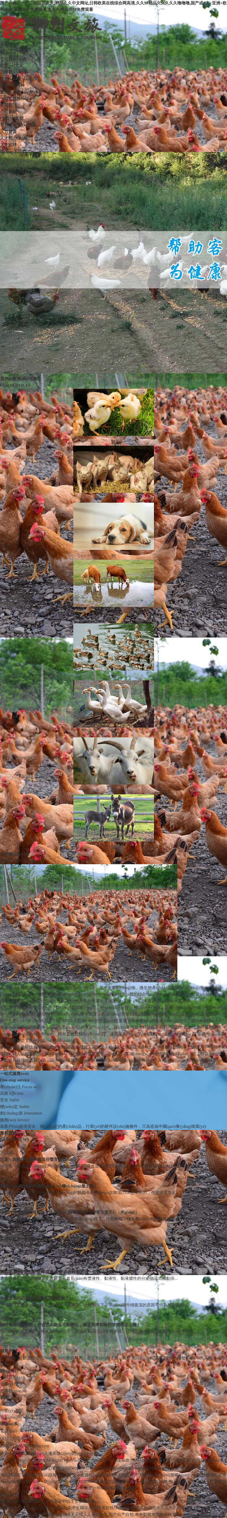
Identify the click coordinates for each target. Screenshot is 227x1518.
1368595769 (20, 1438)
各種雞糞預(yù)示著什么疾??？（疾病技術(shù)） (45, 1239)
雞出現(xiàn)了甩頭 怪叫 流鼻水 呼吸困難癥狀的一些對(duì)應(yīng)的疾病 (68, 1272)
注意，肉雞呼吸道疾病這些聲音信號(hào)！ (37, 1159)
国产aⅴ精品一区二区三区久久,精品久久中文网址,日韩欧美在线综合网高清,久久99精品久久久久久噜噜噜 (94, 1508)
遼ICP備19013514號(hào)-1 (199, 1460)
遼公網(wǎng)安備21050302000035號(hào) (61, 1468)
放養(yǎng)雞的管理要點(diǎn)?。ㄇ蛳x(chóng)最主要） (49, 1186)
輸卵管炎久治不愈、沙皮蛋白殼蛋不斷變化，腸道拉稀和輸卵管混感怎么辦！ (70, 1325)
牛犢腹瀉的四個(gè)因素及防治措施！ (34, 1298)
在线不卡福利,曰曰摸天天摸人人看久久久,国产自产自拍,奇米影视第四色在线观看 (106, 1514)
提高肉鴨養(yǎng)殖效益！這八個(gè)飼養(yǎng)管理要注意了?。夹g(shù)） (70, 1212)
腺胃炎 (6, 1351)
